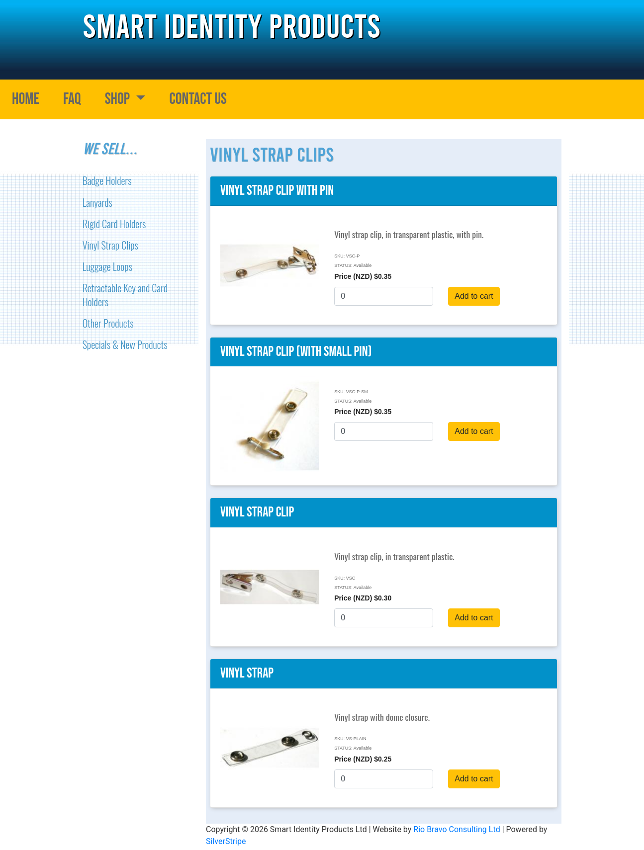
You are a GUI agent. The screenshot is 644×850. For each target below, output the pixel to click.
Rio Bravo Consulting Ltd (456, 829)
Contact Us (198, 99)
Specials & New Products (125, 344)
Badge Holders (107, 180)
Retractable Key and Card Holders (125, 294)
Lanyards (97, 202)
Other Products (108, 323)
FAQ (72, 99)
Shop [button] (119, 99)
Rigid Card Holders (114, 223)
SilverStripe (226, 841)
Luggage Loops (107, 266)
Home (25, 99)
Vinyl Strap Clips (110, 245)
